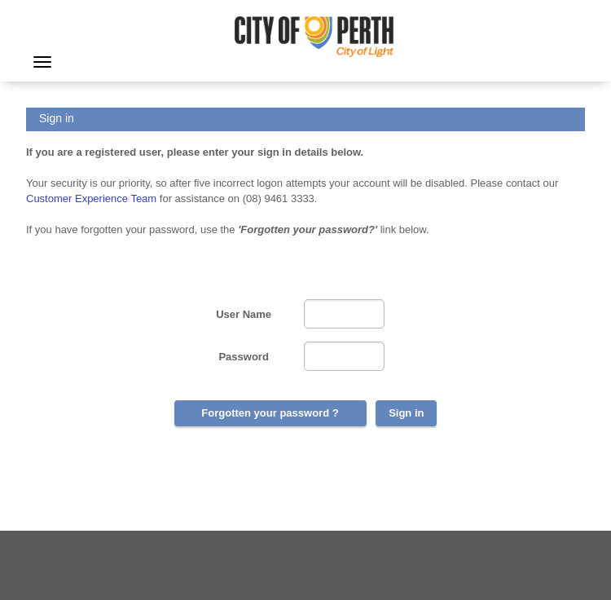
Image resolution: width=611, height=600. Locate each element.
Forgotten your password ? (269, 413)
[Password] (344, 356)
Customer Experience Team (91, 198)
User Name (243, 314)
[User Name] (344, 314)
